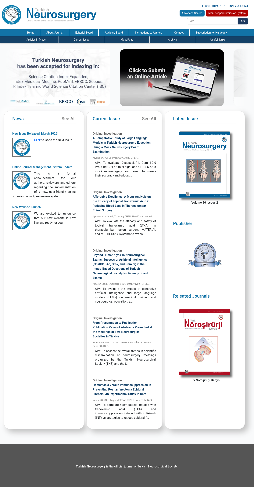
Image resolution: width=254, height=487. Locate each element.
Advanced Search (192, 13)
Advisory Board (114, 32)
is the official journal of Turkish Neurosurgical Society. (127, 466)
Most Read (127, 39)
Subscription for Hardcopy (211, 32)
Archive (172, 39)
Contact (179, 32)
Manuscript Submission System (227, 13)
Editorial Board (84, 32)
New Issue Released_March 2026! (35, 133)
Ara (243, 21)
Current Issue (81, 39)
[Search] (212, 21)
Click (37, 140)
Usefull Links (218, 39)
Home (30, 32)
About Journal (54, 32)
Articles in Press (36, 39)
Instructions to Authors (148, 32)
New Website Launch (26, 207)
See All (69, 118)
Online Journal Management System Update (42, 167)
